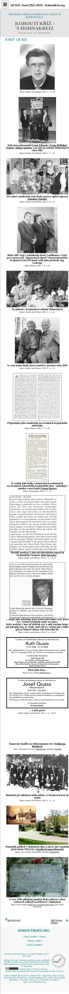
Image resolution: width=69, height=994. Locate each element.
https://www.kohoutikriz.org (34, 982)
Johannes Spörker (37, 199)
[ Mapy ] (38, 940)
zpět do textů (13, 920)
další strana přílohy (56, 921)
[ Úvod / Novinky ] (30, 936)
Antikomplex (54, 852)
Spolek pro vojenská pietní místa (40, 905)
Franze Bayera (49, 488)
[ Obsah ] (31, 940)
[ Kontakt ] (38, 944)
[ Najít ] (29, 944)
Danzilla (57, 749)
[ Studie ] (42, 936)
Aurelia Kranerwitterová (49, 849)
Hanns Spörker (24, 147)
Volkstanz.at (41, 749)
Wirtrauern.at (44, 673)
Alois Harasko (48, 555)
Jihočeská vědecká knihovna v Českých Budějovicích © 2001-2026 (26, 955)
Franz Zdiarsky (40, 145)
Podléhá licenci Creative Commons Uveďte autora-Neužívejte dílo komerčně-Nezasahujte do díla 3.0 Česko (34, 970)
